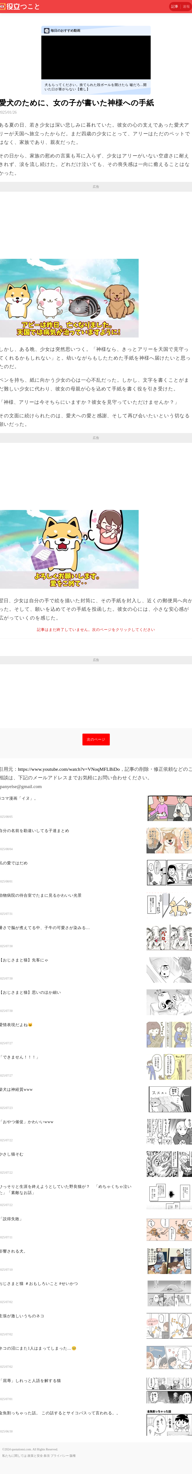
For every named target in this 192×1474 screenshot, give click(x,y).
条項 (47, 1455)
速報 (186, 6)
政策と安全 (35, 1455)
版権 (73, 1455)
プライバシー (60, 1455)
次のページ (96, 739)
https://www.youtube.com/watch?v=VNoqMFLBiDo (69, 769)
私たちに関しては (14, 1455)
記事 (174, 6)
